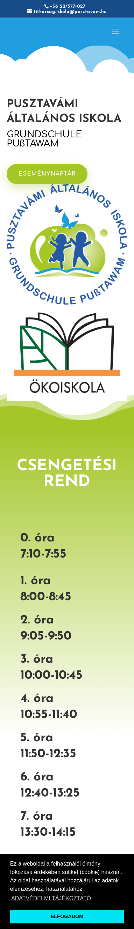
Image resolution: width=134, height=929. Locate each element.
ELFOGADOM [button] (67, 916)
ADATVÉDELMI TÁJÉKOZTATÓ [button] (51, 898)
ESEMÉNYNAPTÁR (49, 173)
